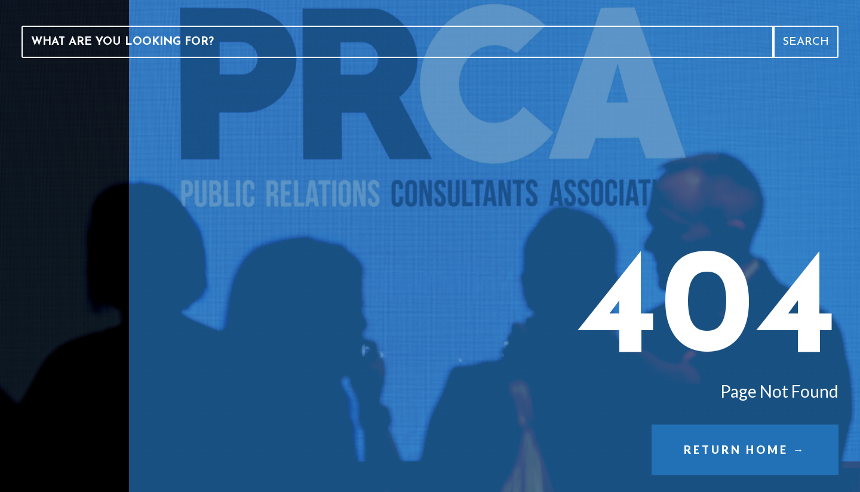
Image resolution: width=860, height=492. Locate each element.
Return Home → (745, 449)
